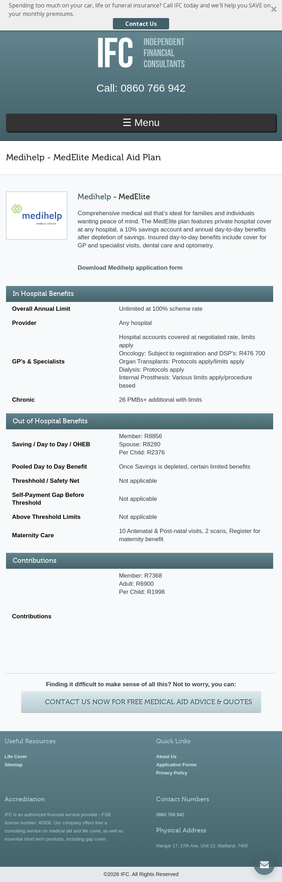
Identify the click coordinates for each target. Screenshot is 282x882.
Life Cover (16, 756)
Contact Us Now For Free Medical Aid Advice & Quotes (148, 702)
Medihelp (94, 196)
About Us (166, 756)
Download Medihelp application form (130, 267)
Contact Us (141, 24)
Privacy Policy (171, 772)
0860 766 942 (153, 88)
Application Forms (176, 764)
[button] (141, 15)
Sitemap (14, 764)
